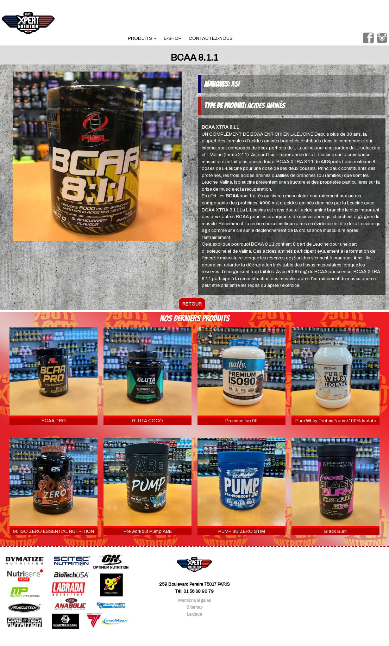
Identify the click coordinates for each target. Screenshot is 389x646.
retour (192, 304)
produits (142, 38)
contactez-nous (211, 38)
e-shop (173, 38)
